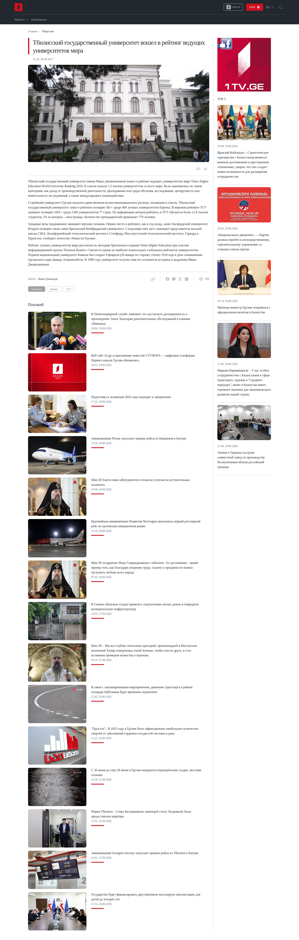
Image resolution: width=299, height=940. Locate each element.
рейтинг (54, 289)
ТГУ (69, 289)
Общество (36, 289)
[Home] (18, 7)
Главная (32, 31)
